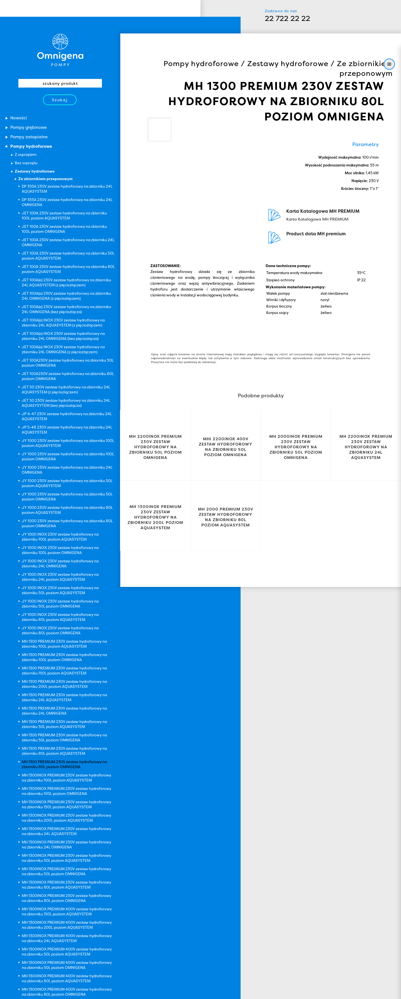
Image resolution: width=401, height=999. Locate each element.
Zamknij (348, 989)
